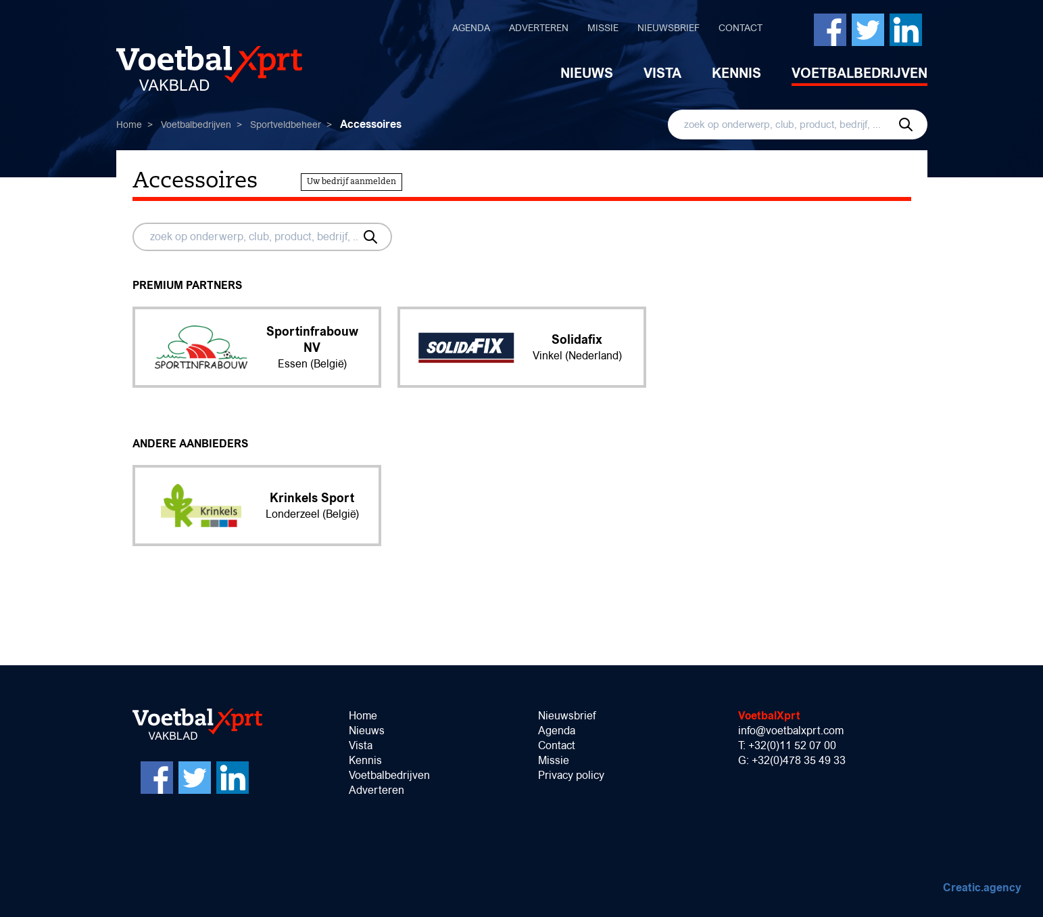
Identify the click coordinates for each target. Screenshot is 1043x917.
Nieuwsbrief (668, 27)
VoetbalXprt (769, 715)
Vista (662, 73)
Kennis (736, 73)
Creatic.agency (982, 887)
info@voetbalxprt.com (791, 730)
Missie (602, 27)
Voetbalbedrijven (859, 73)
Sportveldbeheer (285, 124)
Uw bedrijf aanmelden (351, 182)
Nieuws (586, 73)
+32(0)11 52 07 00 (792, 745)
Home (129, 124)
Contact (740, 27)
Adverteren (538, 27)
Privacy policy (571, 775)
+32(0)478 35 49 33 (799, 760)
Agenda (471, 27)
